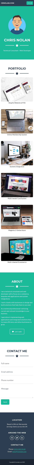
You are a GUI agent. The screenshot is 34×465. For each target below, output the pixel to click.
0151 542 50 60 (19, 449)
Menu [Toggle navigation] (30, 3)
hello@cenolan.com (19, 451)
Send (5, 402)
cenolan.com (7, 3)
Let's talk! (17, 332)
